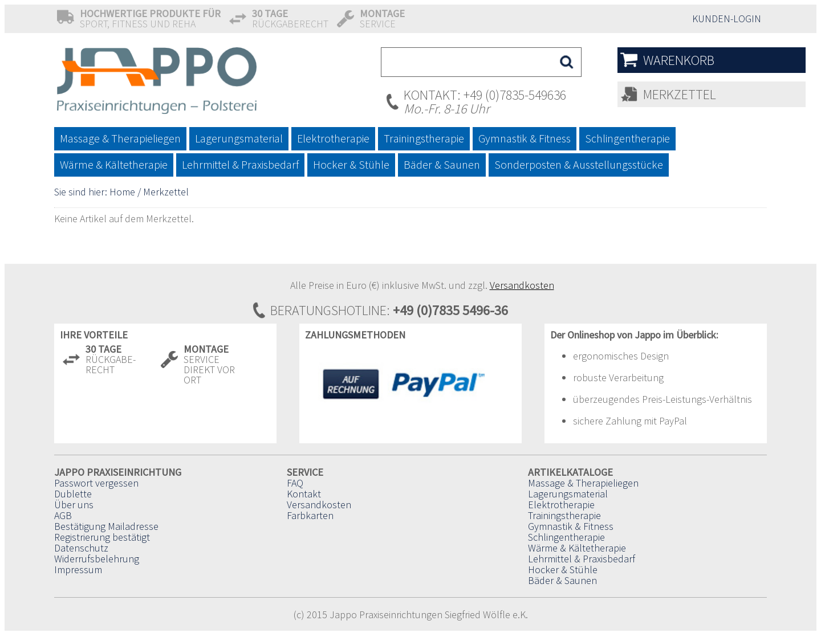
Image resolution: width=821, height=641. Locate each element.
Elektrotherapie (561, 504)
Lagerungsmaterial (568, 493)
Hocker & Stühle (563, 569)
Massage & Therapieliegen (583, 482)
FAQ (295, 482)
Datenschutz (81, 547)
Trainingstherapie (564, 515)
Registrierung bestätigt (102, 537)
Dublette (73, 493)
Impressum (78, 569)
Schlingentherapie (566, 537)
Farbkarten (310, 515)
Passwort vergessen (96, 482)
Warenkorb (678, 60)
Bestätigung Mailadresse (106, 526)
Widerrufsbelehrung (96, 558)
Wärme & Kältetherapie (577, 547)
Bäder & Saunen (562, 580)
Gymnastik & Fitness (570, 526)
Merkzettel (679, 94)
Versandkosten (522, 285)
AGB (63, 515)
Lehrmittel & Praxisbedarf (581, 558)
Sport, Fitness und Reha (150, 18)
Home (122, 191)
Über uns (74, 504)
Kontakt (304, 493)
